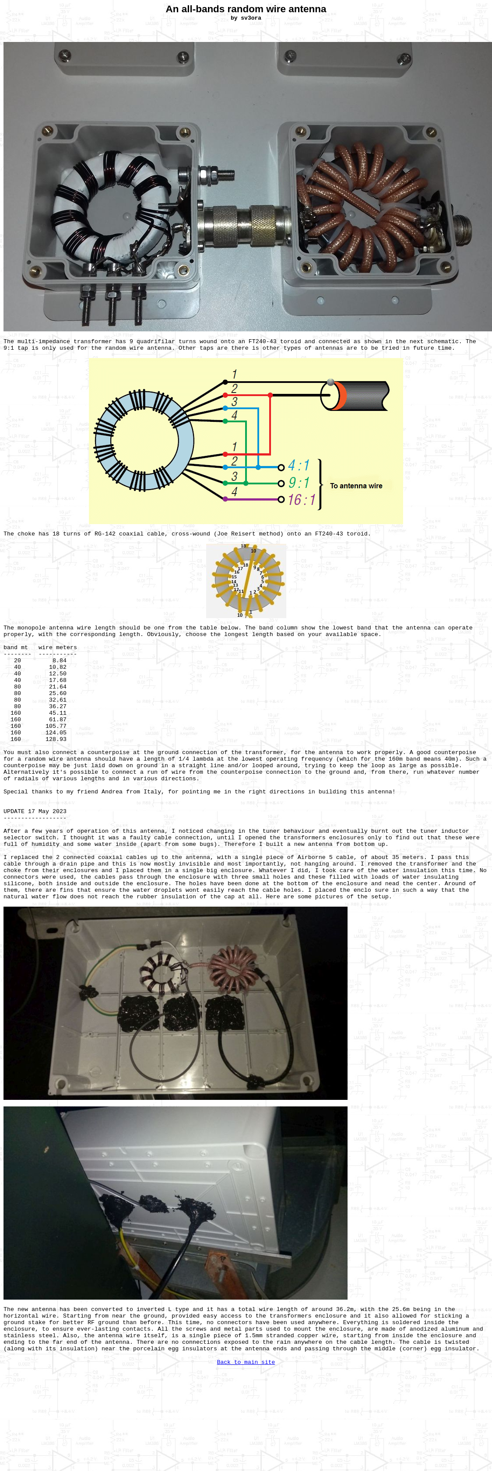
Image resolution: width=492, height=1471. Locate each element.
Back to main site (246, 1362)
